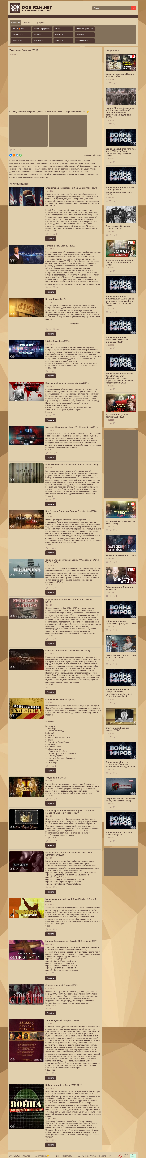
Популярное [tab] (39, 22)
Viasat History (82, 40)
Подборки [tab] (15, 22)
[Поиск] (111, 8)
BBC (57, 29)
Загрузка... (55, 83)
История (59, 35)
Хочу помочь (41, 1156)
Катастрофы (18, 35)
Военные (80, 35)
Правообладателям (63, 1156)
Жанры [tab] (27, 22)
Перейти (50, 238)
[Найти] (133, 8)
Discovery (38, 40)
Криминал (17, 40)
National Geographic (42, 29)
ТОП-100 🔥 (18, 29)
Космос (59, 40)
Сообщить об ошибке (92, 155)
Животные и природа (84, 29)
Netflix (37, 35)
